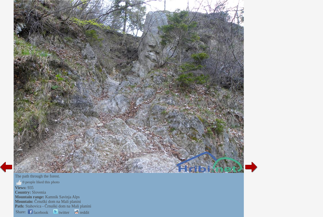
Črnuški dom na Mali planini (57, 201)
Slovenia (39, 192)
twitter (61, 212)
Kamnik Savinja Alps (62, 197)
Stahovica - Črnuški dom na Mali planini (58, 206)
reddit (81, 212)
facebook (38, 212)
